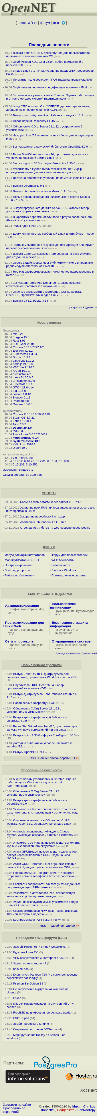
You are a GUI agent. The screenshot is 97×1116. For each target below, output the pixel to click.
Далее (72, 925)
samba (25, 645)
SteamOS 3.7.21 (24, 417)
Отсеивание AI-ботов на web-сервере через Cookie (55, 527)
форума (50, 938)
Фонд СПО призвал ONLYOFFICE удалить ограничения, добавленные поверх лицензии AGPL (48, 108)
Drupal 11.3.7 (21, 357)
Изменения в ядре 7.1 (18, 469)
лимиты (72, 629)
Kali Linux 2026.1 (24, 444)
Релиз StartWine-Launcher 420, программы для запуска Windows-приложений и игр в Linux (47, 156)
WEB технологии (62, 560)
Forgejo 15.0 (21, 337)
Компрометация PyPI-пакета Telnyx (37, 919)
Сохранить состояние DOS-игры (35, 1029)
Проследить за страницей (14, 1110)
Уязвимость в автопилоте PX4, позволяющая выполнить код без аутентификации (41, 894)
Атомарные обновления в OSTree (43, 522)
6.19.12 (17, 461)
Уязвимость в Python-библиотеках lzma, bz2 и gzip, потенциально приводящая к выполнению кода (44, 170)
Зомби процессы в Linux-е (31, 1023)
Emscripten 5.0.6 (24, 380)
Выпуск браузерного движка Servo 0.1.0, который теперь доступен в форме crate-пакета (48, 209)
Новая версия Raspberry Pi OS (34, 121)
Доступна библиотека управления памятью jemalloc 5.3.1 (52, 177)
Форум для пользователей (69, 555)
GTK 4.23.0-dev (23, 387)
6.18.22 (29, 461)
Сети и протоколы (19, 641)
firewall (60, 629)
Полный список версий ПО (58, 758)
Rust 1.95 (19, 340)
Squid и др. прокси (17, 570)
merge (23, 457)
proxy (35, 645)
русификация (65, 611)
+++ (34, 23)
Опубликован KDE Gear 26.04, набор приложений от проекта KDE (35, 686)
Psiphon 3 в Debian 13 (28, 983)
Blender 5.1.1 (21, 397)
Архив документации (68, 653)
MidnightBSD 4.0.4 (26, 437)
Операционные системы (72, 641)
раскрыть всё (76, 307)
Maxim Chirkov (83, 1106)
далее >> (91, 307)
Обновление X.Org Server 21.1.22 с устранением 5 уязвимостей (34, 710)
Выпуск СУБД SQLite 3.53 (30, 300)
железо (59, 648)
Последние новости (49, 44)
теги (56, 23)
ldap (41, 609)
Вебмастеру (86, 1110)
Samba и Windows (63, 570)
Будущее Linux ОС (25, 952)
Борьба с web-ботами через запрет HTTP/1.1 (51, 502)
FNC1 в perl (21, 1018)
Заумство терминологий (29, 963)
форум (45, 23)
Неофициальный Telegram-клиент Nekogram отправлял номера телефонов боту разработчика (41, 874)
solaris (83, 645)
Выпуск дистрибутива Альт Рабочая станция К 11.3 (48, 115)
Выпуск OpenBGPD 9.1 (28, 185)
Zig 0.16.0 (19, 390)
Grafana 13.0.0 (22, 404)
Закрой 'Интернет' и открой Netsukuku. (39, 946)
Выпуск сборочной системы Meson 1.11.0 (41, 191)
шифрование (64, 633)
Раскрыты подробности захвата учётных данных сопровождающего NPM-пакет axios (43, 885)
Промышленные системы (68, 575)
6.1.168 (64, 461)
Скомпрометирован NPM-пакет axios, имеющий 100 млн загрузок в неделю (42, 912)
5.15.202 (18, 464)
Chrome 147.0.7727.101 (29, 347)
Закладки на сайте (17, 1104)
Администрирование (22, 605)
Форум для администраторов (25, 555)
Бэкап (17, 998)
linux (68, 645)
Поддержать (66, 1110)
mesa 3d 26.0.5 (23, 377)
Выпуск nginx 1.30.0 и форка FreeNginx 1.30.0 (44, 163)
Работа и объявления (19, 575)
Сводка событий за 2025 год (22, 474)
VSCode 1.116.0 (23, 367)
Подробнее (56, 925)
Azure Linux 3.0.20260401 (30, 434)
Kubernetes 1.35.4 (25, 354)
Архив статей (89, 653)
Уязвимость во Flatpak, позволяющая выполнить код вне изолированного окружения (43, 844)
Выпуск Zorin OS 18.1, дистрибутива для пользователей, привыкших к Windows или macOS (48, 54)
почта (12, 648)
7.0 (15, 457)
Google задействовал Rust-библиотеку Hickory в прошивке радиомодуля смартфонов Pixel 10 (49, 264)
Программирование (18, 565)
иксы (58, 614)
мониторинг (29, 609)
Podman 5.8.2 (22, 401)
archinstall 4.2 (22, 374)
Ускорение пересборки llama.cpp (42, 516)
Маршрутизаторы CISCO (22, 560)
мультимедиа (85, 611)
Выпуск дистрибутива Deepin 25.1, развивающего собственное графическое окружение (43, 284)
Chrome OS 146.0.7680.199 (31, 414)
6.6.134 (52, 461)
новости (24, 23)
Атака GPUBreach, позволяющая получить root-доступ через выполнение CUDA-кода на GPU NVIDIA (42, 855)
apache (14, 645)
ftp (42, 645)
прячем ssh (21, 969)
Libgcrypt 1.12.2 (23, 360)
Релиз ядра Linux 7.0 (27, 225)
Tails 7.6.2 (19, 424)
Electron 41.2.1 (23, 350)
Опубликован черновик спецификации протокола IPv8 (50, 87)
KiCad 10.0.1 (21, 370)
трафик (15, 609)
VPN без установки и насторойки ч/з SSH (41, 958)
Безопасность (60, 565)
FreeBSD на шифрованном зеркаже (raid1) (42, 1012)
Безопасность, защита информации (69, 624)
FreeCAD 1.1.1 (22, 384)
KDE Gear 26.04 (23, 344)
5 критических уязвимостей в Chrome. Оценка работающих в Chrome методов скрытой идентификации (50, 97)
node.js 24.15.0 (23, 364)
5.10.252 (32, 464)
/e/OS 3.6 (19, 431)
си (11, 629)
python (25, 629)
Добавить (48, 1110)
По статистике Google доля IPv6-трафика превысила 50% (52, 79)
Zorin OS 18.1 (22, 421)
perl (16, 629)
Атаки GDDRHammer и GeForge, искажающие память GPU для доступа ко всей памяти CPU (41, 865)
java (34, 629)
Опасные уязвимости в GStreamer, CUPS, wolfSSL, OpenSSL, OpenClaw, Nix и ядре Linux (44, 293)
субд (11, 633)
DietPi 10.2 (20, 447)
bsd (74, 645)
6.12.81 (41, 461)
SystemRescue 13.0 (26, 441)
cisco (59, 645)
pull (31, 457)
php (40, 629)
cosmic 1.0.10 (22, 394)
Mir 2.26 (18, 334)
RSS (33, 758)
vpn (10, 612)
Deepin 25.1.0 (22, 427)
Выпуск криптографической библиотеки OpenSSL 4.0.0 (50, 146)
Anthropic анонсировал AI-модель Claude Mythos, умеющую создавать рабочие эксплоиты (40, 833)
